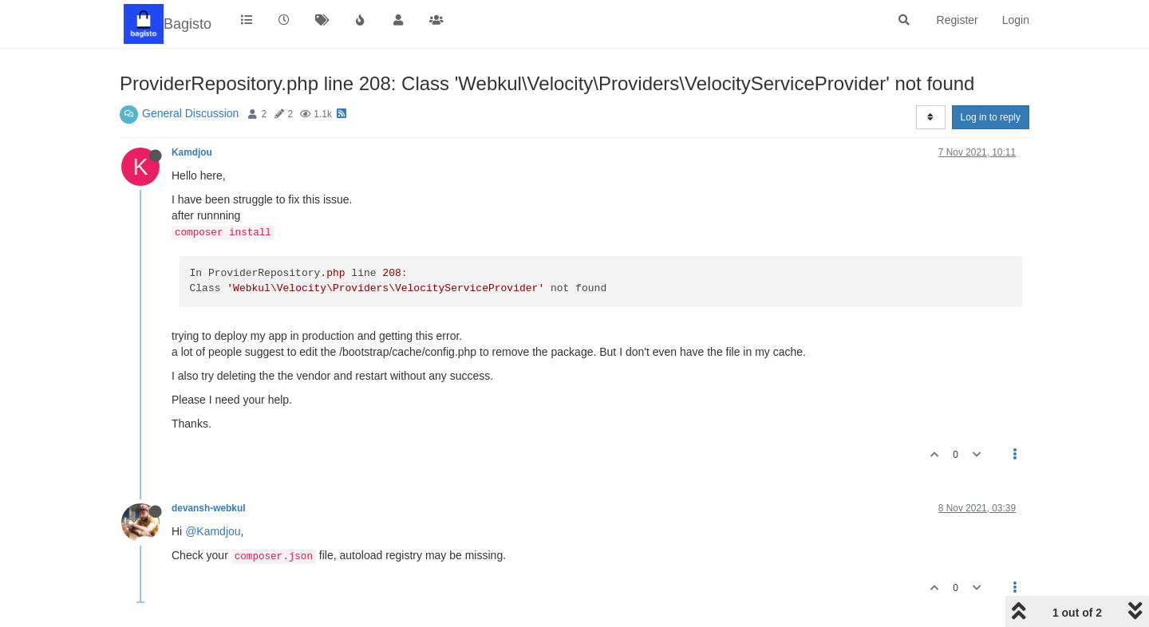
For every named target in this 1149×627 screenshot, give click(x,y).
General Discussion (190, 113)
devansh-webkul (209, 508)
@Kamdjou (212, 531)
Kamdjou (192, 152)
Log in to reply (991, 117)
